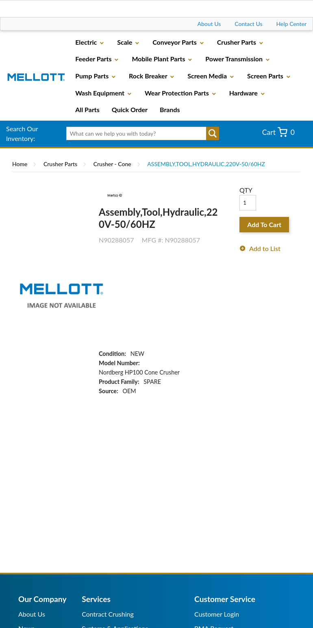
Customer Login (216, 614)
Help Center (291, 23)
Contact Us (248, 23)
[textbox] (140, 134)
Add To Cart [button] (264, 224)
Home (19, 163)
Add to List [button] (264, 248)
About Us (209, 23)
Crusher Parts (60, 163)
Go (212, 134)
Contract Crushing (108, 614)
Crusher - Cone (112, 163)
